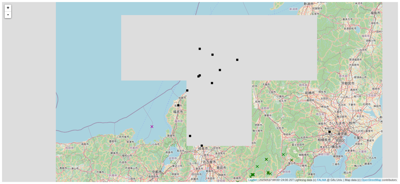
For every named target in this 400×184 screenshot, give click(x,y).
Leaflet (252, 179)
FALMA (321, 179)
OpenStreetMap (371, 179)
